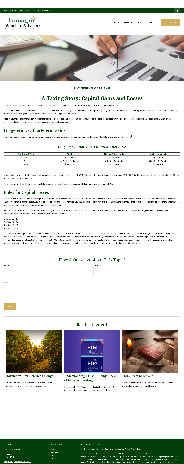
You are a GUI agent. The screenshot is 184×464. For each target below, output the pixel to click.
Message (8, 270)
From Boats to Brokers (137, 364)
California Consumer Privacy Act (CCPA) (161, 460)
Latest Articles (55, 459)
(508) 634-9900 (46, 2)
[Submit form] (10, 294)
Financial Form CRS (91, 432)
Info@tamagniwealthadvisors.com (17, 450)
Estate (51, 443)
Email (95, 253)
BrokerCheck (136, 437)
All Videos (53, 462)
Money (52, 452)
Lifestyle (52, 455)
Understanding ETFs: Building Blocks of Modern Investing (90, 366)
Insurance (53, 446)
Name (6, 253)
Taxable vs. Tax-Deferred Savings (29, 364)
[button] (116, 14)
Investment (53, 440)
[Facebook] (177, 2)
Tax (50, 449)
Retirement (53, 437)
